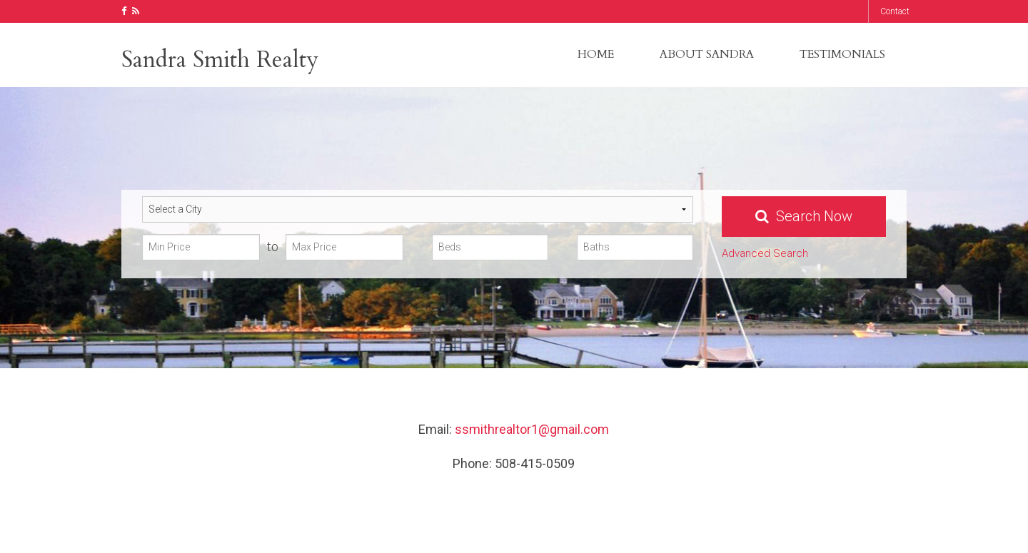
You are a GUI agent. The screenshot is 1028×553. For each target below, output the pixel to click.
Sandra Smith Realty (219, 60)
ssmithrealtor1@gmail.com (532, 429)
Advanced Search (765, 253)
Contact (894, 11)
